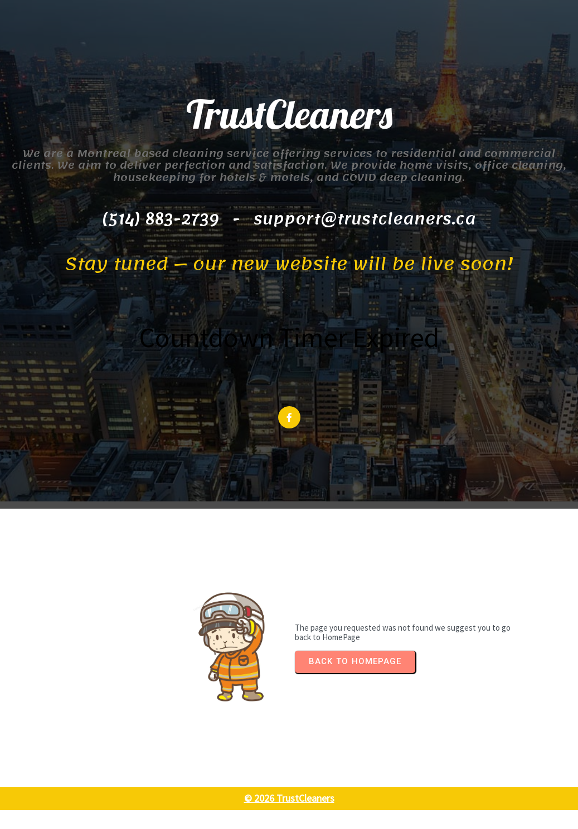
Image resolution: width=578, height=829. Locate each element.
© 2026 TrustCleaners (289, 817)
